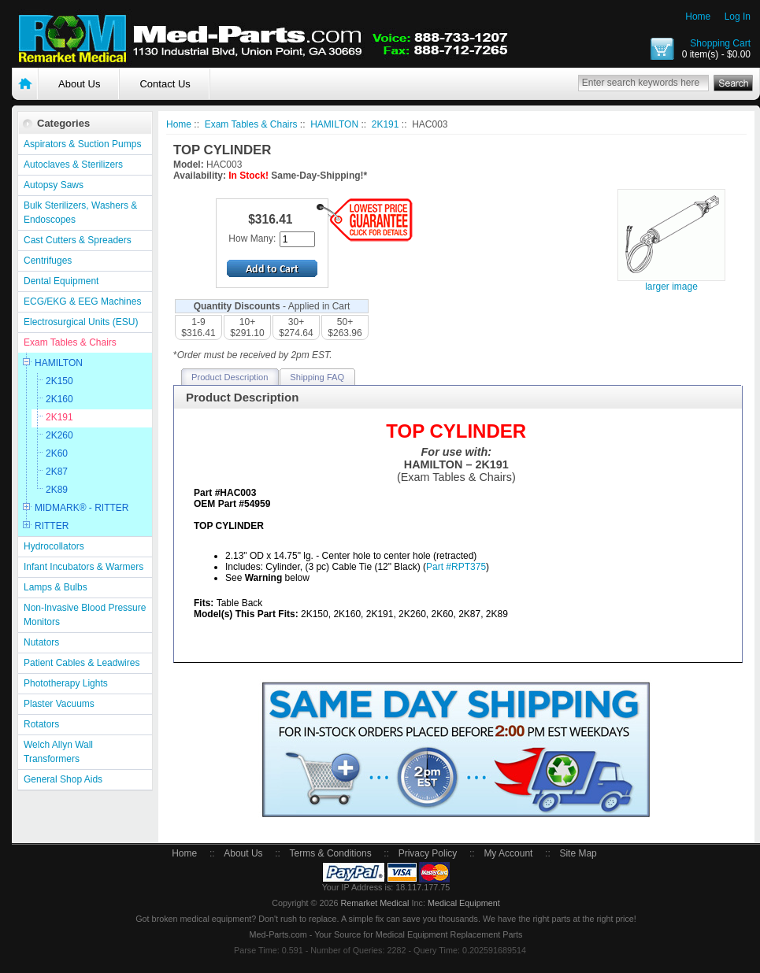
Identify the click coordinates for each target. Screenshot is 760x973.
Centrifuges (48, 260)
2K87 (57, 471)
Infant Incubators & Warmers (83, 566)
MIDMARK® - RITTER (82, 507)
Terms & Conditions (331, 853)
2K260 (59, 435)
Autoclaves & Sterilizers (73, 164)
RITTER (52, 525)
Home (697, 16)
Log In (738, 16)
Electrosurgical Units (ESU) (81, 321)
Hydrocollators (54, 546)
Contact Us (164, 84)
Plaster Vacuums (59, 703)
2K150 (59, 381)
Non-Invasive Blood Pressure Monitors (85, 614)
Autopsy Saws (53, 185)
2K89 (57, 489)
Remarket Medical (374, 903)
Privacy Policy (428, 853)
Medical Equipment (464, 903)
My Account (508, 853)
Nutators (41, 642)
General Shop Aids (63, 779)
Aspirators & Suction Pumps (82, 144)
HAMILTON (59, 362)
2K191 (59, 417)
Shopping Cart (720, 43)
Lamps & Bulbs (55, 587)
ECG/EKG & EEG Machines (82, 301)
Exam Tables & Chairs (70, 342)
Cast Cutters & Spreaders (78, 240)
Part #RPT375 (456, 566)
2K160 (59, 399)
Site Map (577, 853)
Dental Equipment (61, 281)
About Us (79, 84)
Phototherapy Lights (66, 683)
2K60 (57, 453)
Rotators (41, 724)
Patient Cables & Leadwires (81, 662)
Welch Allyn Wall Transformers (58, 751)
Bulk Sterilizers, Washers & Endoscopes (80, 212)
